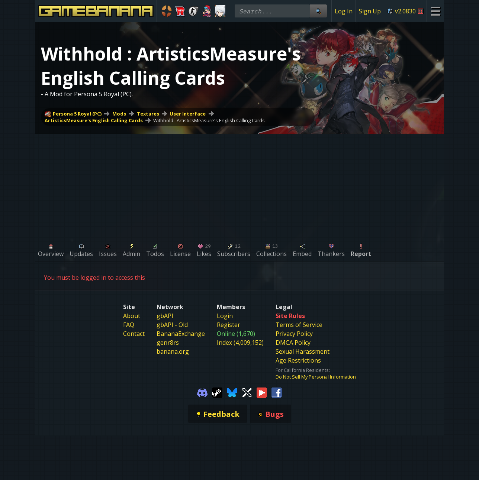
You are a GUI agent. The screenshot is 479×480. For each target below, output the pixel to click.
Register (228, 325)
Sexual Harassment (302, 351)
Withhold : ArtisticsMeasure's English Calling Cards (209, 120)
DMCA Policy (293, 342)
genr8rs (168, 342)
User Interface (188, 113)
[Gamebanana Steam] (217, 392)
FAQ (128, 325)
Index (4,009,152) (240, 342)
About (131, 316)
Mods (119, 113)
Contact (134, 334)
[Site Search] (318, 10)
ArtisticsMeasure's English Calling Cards (94, 120)
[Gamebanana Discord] (202, 392)
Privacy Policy (294, 334)
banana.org (173, 351)
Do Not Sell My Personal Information (316, 376)
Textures (148, 113)
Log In (344, 11)
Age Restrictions (298, 360)
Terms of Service (299, 325)
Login (225, 316)
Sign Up (370, 11)
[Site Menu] (435, 11)
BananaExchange (181, 334)
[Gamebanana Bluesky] (232, 392)
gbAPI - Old (172, 325)
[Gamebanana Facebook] (277, 392)
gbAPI (165, 316)
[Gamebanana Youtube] (262, 392)
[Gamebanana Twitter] (247, 392)
